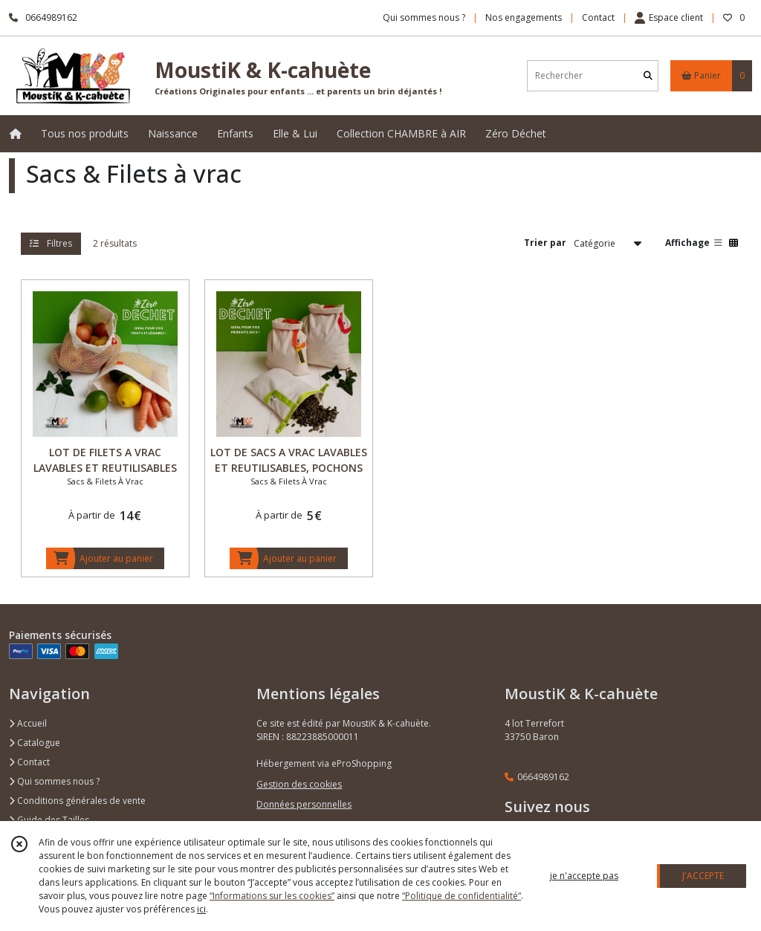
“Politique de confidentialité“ (461, 895)
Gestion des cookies (299, 784)
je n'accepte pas (584, 875)
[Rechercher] (648, 75)
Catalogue (34, 742)
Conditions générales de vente (77, 800)
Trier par (545, 242)
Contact (598, 17)
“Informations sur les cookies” (272, 895)
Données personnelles (304, 804)
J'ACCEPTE (703, 875)
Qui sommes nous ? (54, 781)
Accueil (28, 723)
